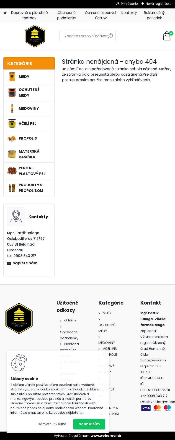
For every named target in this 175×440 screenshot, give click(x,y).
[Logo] (34, 36)
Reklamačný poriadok (154, 15)
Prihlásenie (129, 3)
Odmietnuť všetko (52, 424)
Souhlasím (89, 424)
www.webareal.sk (106, 435)
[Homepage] (5, 12)
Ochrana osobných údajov (101, 15)
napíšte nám (25, 263)
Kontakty (129, 12)
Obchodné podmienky (66, 15)
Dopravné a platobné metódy (29, 15)
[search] (110, 37)
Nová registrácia (159, 3)
